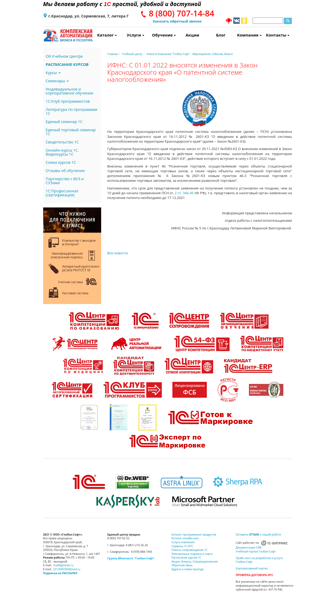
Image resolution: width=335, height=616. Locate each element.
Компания (249, 35)
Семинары (57, 80)
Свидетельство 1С (62, 141)
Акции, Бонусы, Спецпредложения (195, 561)
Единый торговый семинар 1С (71, 131)
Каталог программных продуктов (194, 534)
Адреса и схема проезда (188, 569)
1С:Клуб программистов (68, 101)
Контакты (277, 35)
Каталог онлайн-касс (185, 538)
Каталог (107, 35)
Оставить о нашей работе (258, 534)
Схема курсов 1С (61, 162)
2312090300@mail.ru (66, 569)
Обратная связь (182, 565)
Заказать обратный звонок (177, 21)
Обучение (164, 35)
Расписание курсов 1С (186, 557)
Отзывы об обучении (65, 170)
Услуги (135, 35)
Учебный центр (132, 54)
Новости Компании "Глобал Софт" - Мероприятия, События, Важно (189, 54)
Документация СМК (249, 547)
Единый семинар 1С (64, 121)
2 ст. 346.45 (184, 193)
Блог (221, 35)
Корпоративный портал (252, 568)
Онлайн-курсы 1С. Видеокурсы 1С (62, 152)
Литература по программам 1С (71, 111)
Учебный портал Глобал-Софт (256, 551)
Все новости (117, 253)
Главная (112, 54)
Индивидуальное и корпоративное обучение (69, 91)
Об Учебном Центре (64, 56)
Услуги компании (183, 542)
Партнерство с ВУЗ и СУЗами (65, 180)
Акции (192, 35)
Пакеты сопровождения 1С (190, 550)
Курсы (53, 72)
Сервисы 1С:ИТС (182, 546)
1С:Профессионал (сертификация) (62, 192)
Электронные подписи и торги (192, 554)
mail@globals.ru (63, 565)
